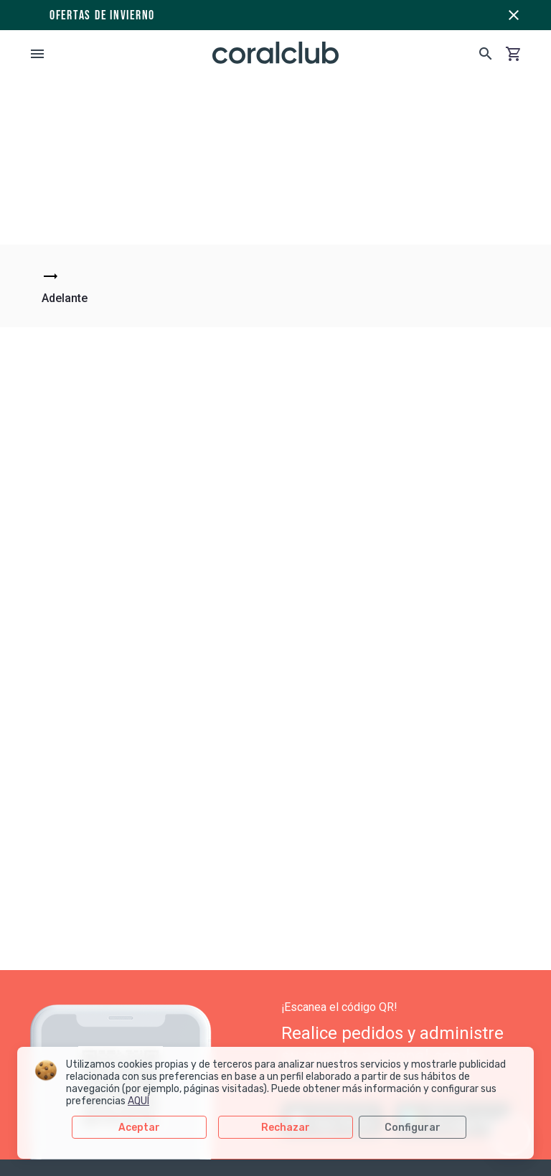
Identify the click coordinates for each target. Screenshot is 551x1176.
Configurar (413, 1127)
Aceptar (139, 1127)
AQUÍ (138, 1101)
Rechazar (285, 1127)
